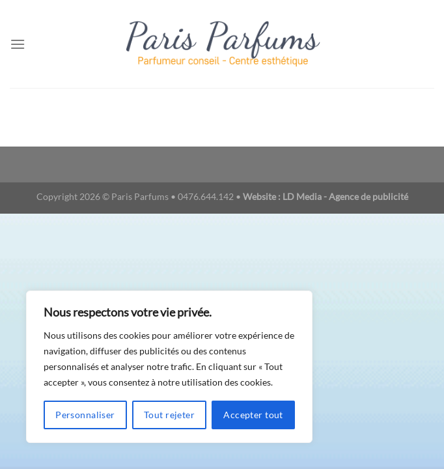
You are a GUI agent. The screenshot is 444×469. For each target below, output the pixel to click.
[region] (169, 367)
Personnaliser (85, 414)
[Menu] (17, 44)
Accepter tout (253, 414)
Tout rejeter (169, 414)
